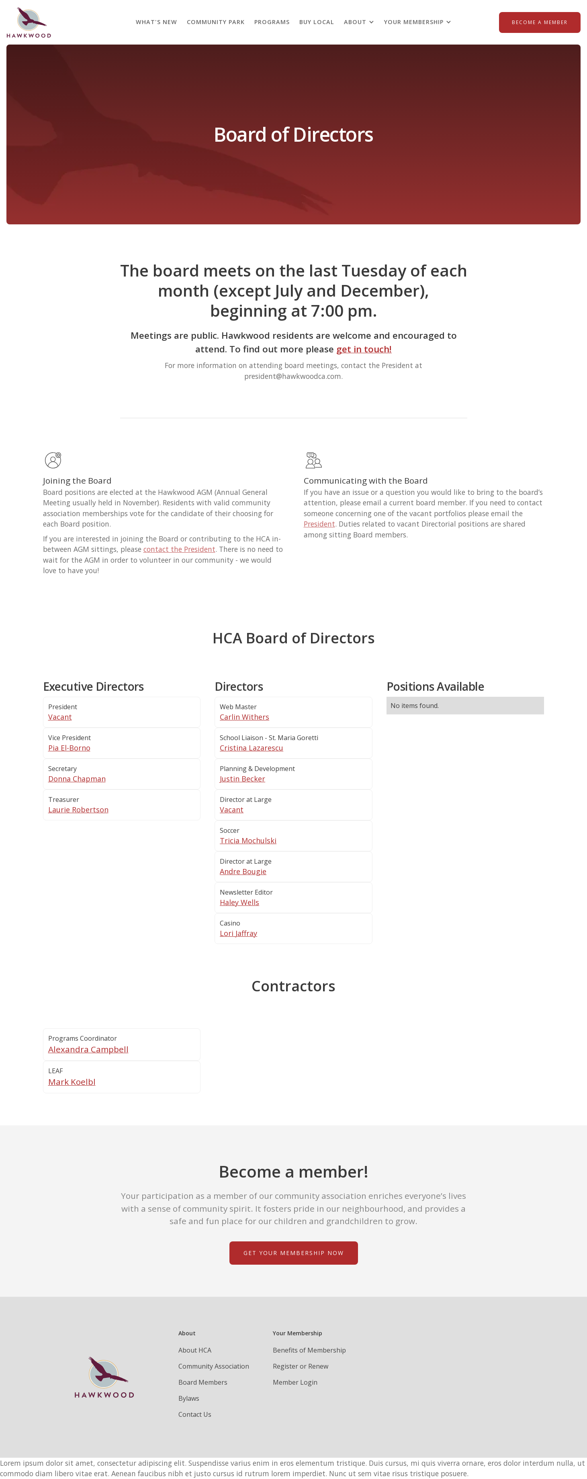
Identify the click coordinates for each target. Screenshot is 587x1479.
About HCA (194, 1350)
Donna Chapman (77, 778)
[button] (359, 22)
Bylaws (188, 1398)
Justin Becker (242, 778)
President (319, 524)
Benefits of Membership (309, 1350)
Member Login (295, 1382)
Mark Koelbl (72, 1081)
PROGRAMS (272, 22)
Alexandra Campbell (88, 1049)
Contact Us (194, 1414)
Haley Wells (239, 902)
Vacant (60, 717)
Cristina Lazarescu (251, 748)
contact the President (179, 549)
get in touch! (364, 349)
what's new (156, 22)
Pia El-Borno (69, 748)
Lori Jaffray (238, 933)
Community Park (216, 22)
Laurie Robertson (78, 809)
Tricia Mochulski (248, 840)
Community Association (213, 1366)
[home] (28, 22)
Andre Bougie (243, 871)
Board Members (202, 1382)
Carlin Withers (244, 717)
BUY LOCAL (316, 22)
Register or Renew (300, 1366)
